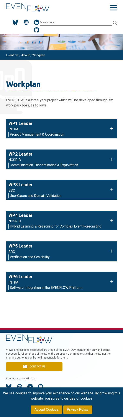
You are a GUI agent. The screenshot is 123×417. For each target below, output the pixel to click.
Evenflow (12, 55)
